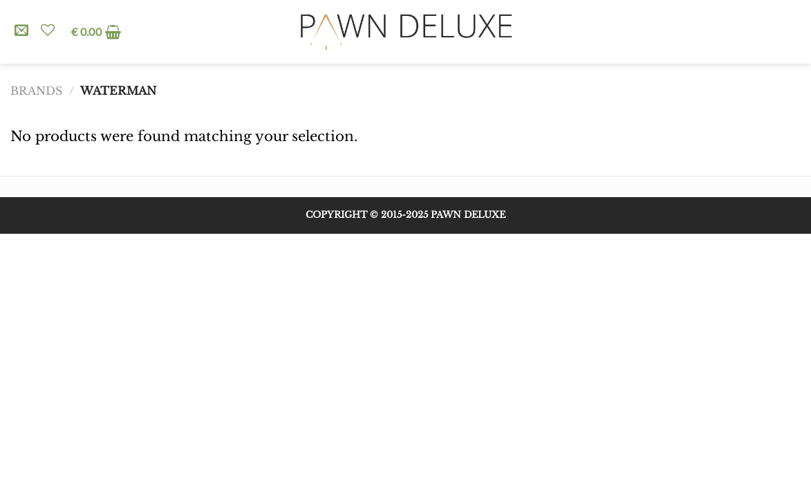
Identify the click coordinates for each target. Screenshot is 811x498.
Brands (36, 91)
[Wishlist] (47, 29)
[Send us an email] (21, 31)
